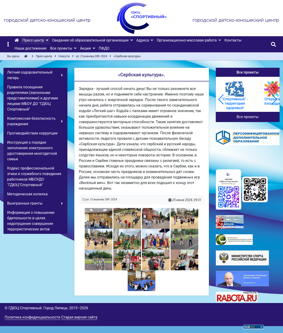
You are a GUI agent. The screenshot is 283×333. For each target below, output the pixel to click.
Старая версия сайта (79, 317)
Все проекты (248, 117)
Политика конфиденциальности (32, 317)
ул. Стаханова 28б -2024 (100, 199)
